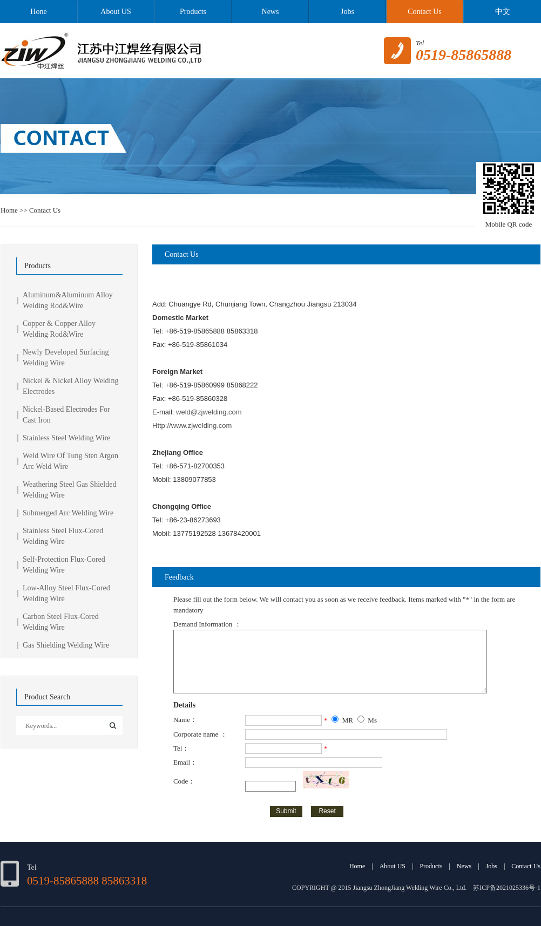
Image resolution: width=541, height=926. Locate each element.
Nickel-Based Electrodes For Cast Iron (66, 414)
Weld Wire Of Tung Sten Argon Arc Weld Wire (70, 461)
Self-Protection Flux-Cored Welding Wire (64, 564)
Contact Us (425, 12)
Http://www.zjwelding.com (192, 425)
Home (9, 210)
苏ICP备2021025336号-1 (506, 887)
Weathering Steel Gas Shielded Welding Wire (69, 489)
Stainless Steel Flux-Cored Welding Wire (63, 536)
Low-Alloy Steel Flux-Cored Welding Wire (66, 593)
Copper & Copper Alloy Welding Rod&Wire (59, 328)
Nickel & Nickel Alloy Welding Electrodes (70, 386)
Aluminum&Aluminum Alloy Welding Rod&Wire (68, 300)
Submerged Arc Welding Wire (68, 513)
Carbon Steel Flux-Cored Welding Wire (61, 621)
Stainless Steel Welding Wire (66, 438)
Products (193, 12)
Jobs (347, 12)
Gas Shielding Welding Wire (66, 645)
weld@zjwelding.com (209, 412)
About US (115, 12)
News (270, 12)
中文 (502, 12)
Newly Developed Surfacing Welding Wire (66, 357)
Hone (38, 12)
